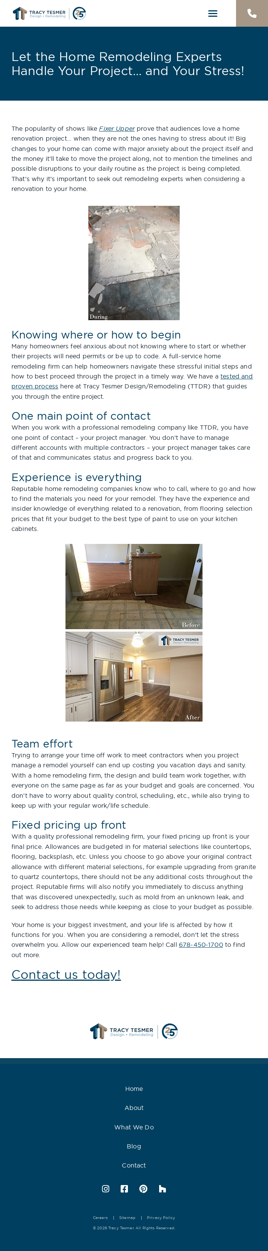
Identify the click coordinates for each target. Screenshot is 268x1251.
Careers (100, 1217)
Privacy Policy (161, 1217)
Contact (134, 1165)
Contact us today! (66, 974)
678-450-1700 (201, 944)
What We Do (134, 1127)
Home (134, 1088)
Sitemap (127, 1217)
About (134, 1107)
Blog (134, 1146)
